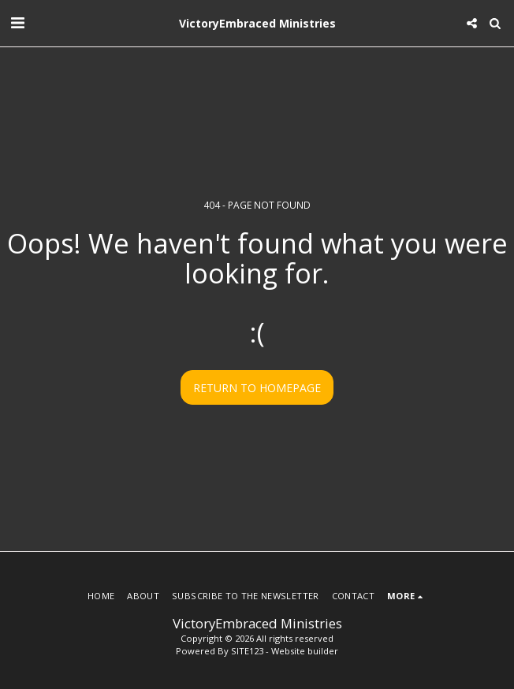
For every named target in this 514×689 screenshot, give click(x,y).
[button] (17, 22)
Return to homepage (257, 387)
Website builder (304, 651)
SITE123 (247, 651)
